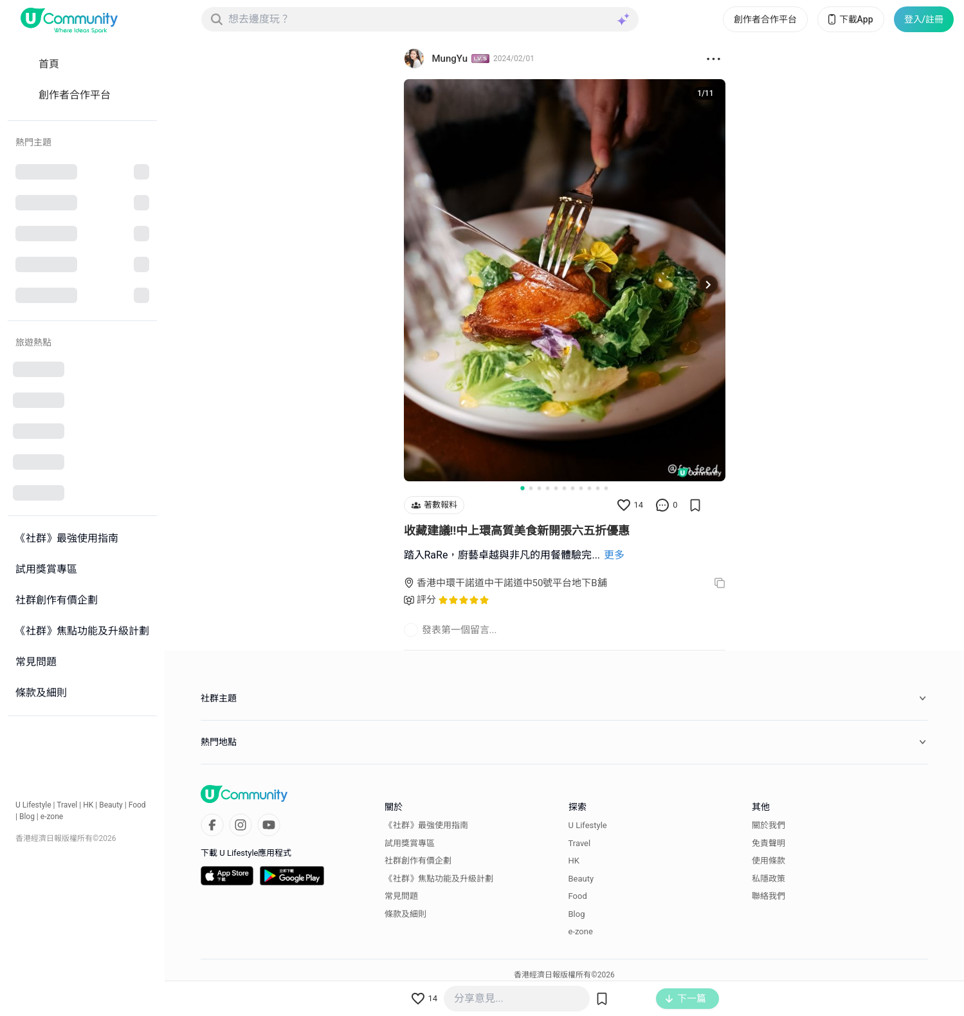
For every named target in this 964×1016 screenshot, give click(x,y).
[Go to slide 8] (581, 488)
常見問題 (401, 896)
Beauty (111, 804)
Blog (27, 816)
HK (88, 804)
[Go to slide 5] (556, 488)
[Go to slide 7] (572, 488)
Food (137, 804)
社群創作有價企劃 (418, 860)
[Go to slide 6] (564, 488)
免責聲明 (768, 843)
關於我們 (768, 825)
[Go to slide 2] (530, 488)
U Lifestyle (33, 804)
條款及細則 (405, 914)
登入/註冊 (923, 19)
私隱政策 (768, 878)
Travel (67, 804)
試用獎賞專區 (410, 843)
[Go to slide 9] (589, 488)
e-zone (52, 816)
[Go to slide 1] (522, 488)
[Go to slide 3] (539, 488)
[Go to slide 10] (597, 488)
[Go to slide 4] (547, 488)
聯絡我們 (768, 896)
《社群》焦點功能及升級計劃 (439, 878)
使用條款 (768, 860)
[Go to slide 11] (606, 488)
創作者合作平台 (765, 19)
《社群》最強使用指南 (426, 825)
